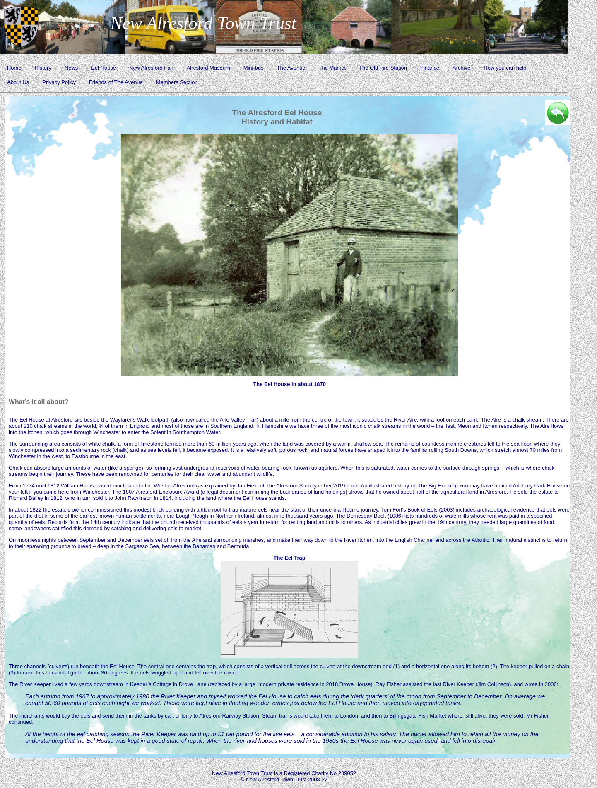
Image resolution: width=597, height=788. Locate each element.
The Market (332, 68)
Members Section (177, 82)
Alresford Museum (208, 68)
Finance (429, 68)
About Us (18, 82)
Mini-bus (253, 68)
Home (14, 68)
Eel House (103, 68)
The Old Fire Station (383, 68)
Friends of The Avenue (116, 82)
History (43, 68)
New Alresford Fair (151, 68)
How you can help (505, 68)
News (71, 68)
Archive (461, 68)
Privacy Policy (59, 82)
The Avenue (291, 68)
